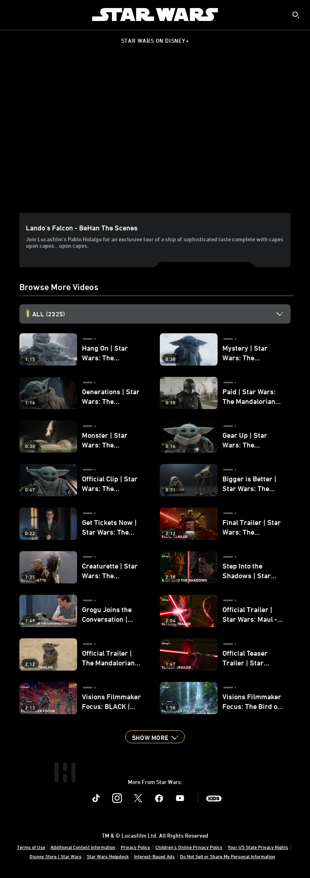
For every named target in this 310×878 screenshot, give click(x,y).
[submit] (296, 15)
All (48, 314)
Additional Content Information (82, 847)
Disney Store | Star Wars (55, 856)
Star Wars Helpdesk (108, 856)
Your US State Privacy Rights (258, 847)
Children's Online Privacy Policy (188, 847)
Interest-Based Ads (154, 856)
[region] (156, 137)
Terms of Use (31, 847)
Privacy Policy (135, 847)
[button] (155, 736)
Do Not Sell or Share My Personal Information (227, 856)
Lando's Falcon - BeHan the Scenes (82, 228)
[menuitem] (13, 14)
